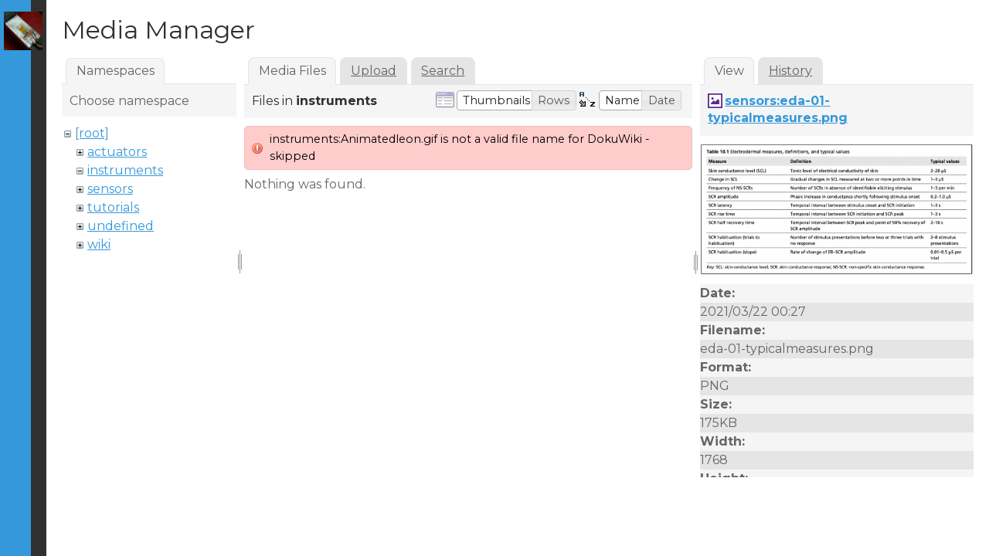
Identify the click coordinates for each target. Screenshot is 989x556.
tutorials (113, 207)
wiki (98, 244)
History (790, 70)
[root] (92, 133)
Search (442, 70)
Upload (373, 70)
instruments (125, 170)
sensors (110, 188)
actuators (117, 151)
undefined (120, 226)
